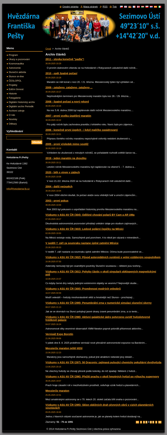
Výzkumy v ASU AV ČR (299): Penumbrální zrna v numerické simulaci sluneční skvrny (98, 302)
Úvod (48, 48)
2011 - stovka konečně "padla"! (64, 59)
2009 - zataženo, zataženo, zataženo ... (68, 87)
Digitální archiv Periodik (21, 106)
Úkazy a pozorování (19, 59)
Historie (13, 93)
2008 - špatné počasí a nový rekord (67, 101)
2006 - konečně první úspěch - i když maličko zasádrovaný (81, 129)
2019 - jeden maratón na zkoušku (65, 158)
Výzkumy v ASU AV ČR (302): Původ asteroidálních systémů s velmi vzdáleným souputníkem (103, 257)
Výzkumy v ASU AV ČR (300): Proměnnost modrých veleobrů (83, 288)
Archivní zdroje (16, 110)
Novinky (13, 119)
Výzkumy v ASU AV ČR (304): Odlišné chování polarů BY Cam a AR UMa (90, 214)
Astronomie (15, 67)
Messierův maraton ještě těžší (64, 348)
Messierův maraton (57, 390)
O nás (12, 115)
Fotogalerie (15, 97)
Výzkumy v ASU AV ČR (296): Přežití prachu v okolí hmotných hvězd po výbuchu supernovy (102, 376)
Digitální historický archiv (22, 102)
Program (13, 55)
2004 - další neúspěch (59, 186)
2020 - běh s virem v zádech (62, 172)
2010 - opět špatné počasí (61, 73)
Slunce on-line (16, 76)
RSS (105, 6)
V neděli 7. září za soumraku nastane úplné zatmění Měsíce (82, 243)
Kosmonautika (16, 63)
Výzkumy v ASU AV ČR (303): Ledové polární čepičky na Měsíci (84, 228)
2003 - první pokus (56, 200)
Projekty (13, 85)
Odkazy (13, 123)
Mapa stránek (90, 6)
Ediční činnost (16, 89)
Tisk (114, 6)
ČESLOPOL (15, 80)
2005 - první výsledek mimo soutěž (67, 144)
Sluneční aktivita (17, 72)
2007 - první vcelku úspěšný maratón (68, 115)
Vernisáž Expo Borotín (59, 334)
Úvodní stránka (70, 6)
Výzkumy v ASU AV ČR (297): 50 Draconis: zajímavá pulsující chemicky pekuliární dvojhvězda (103, 362)
